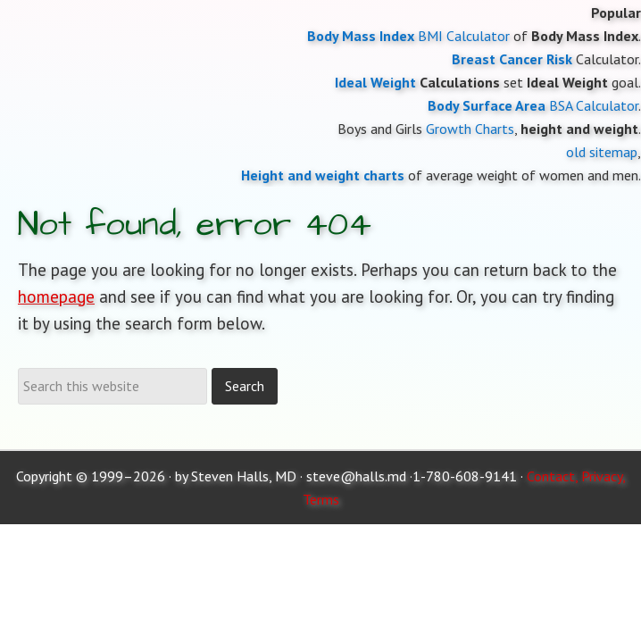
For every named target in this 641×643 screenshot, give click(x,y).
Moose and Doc (320, 0)
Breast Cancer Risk (512, 59)
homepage (56, 296)
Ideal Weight (375, 82)
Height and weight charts (322, 175)
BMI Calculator (464, 36)
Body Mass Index (360, 36)
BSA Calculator (593, 105)
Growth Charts (470, 129)
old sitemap (601, 152)
